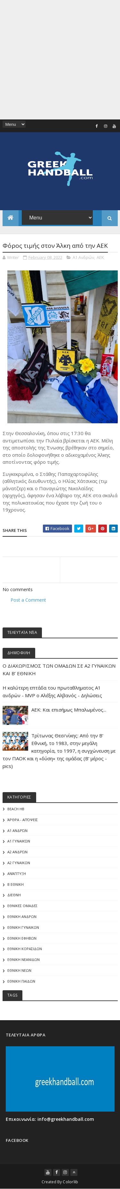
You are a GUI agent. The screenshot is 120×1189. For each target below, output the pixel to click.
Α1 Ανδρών (83, 257)
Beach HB (15, 808)
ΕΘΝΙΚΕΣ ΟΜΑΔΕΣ (22, 905)
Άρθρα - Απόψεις (22, 819)
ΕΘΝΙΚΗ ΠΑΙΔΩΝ (21, 981)
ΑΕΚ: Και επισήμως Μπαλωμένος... (68, 709)
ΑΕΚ (100, 257)
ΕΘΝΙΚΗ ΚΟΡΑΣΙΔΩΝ (24, 948)
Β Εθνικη (15, 884)
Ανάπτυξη (16, 873)
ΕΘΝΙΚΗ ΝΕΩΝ (19, 970)
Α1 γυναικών (18, 841)
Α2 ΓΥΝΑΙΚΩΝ (18, 862)
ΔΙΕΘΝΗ (14, 894)
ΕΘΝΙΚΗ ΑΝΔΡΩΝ (21, 916)
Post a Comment (28, 600)
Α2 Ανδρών (17, 851)
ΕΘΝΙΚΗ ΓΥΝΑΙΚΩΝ (23, 927)
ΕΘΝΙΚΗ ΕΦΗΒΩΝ (21, 938)
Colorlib (70, 1182)
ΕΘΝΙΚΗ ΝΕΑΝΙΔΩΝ (23, 959)
